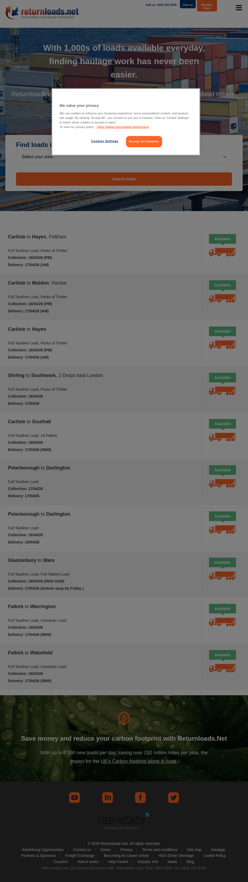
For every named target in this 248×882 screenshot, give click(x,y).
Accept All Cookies (144, 141)
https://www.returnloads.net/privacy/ (123, 127)
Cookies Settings (104, 141)
